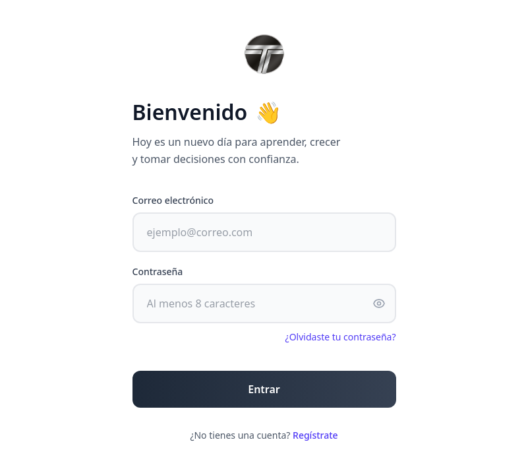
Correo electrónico (173, 200)
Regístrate (315, 435)
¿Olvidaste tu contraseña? (340, 337)
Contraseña (157, 271)
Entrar (264, 389)
